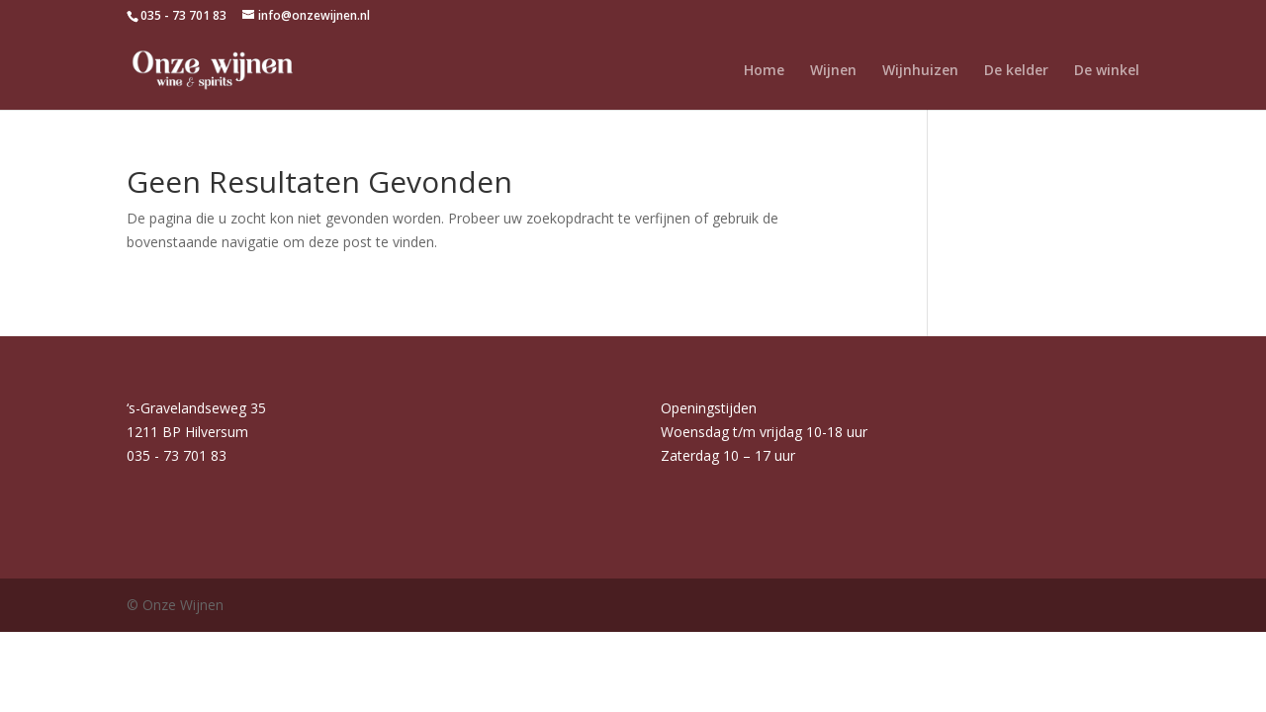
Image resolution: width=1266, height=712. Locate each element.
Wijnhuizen (920, 71)
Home (764, 71)
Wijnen (833, 71)
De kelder (1016, 71)
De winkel (1106, 71)
